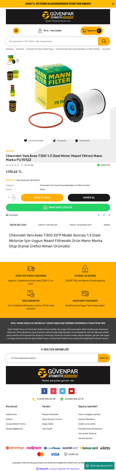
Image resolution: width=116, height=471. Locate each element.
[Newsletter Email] (58, 358)
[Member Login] (43, 30)
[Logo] (58, 16)
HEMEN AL (89, 197)
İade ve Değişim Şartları (89, 414)
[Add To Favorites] (33, 140)
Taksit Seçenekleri (80, 225)
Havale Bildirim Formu (16, 424)
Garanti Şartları (85, 438)
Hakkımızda (11, 414)
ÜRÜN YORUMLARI (48, 225)
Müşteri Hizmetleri (50, 414)
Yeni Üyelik (55, 30)
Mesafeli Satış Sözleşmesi (90, 429)
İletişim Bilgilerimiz (14, 429)
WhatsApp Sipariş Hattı (99, 465)
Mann (10, 151)
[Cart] (92, 31)
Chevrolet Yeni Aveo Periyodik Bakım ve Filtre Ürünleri (65, 185)
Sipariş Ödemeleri (86, 419)
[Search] (58, 41)
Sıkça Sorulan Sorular (52, 419)
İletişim (9, 419)
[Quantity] (11, 197)
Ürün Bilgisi (18, 225)
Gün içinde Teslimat (87, 433)
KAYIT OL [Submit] (104, 358)
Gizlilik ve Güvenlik (86, 424)
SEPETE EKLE (42, 197)
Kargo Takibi (47, 424)
